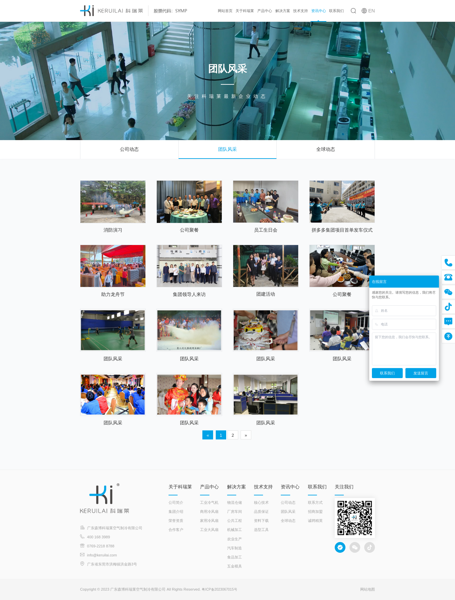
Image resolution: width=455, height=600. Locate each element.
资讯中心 (318, 11)
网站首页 (225, 11)
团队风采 (227, 149)
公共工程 (234, 521)
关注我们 (344, 486)
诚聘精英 (315, 521)
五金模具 (234, 566)
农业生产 (234, 539)
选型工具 (261, 530)
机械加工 (234, 530)
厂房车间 (234, 511)
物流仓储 (234, 502)
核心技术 (261, 502)
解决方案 (282, 11)
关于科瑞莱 (245, 11)
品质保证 (261, 511)
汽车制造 (234, 548)
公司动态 (129, 149)
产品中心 (264, 11)
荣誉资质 (176, 521)
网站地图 (367, 589)
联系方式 (315, 502)
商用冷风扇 (209, 511)
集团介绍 (176, 511)
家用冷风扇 (209, 521)
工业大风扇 (209, 530)
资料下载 (261, 521)
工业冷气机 (209, 502)
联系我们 (336, 11)
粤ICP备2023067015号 (221, 589)
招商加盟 (315, 511)
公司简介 (176, 502)
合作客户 (176, 530)
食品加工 (234, 557)
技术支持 (300, 11)
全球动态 (325, 149)
